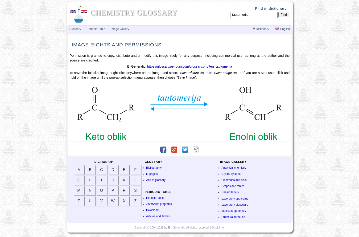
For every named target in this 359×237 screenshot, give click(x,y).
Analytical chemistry (234, 167)
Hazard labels (230, 192)
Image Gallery (120, 29)
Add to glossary (155, 180)
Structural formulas (233, 217)
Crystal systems (231, 174)
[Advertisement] (313, 109)
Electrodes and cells (234, 180)
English (282, 29)
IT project (152, 174)
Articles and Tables (158, 216)
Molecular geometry (234, 210)
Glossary (75, 29)
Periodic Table (155, 198)
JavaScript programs (159, 204)
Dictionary (261, 29)
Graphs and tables (233, 186)
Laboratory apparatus (235, 198)
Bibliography (153, 167)
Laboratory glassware (235, 204)
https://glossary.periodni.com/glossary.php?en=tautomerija (189, 66)
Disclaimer (218, 227)
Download (152, 210)
